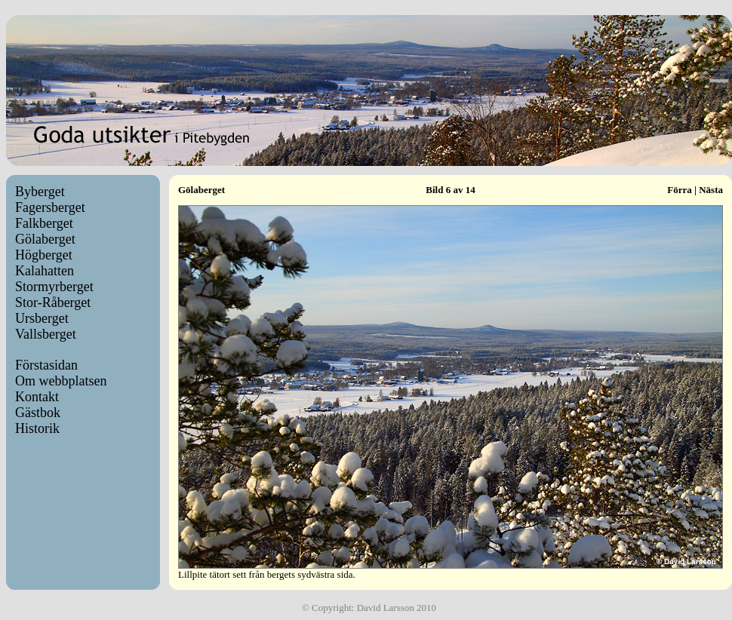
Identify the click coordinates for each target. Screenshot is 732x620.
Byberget (40, 191)
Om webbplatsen (60, 380)
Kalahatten (44, 270)
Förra (679, 189)
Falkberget (44, 223)
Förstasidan (46, 365)
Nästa (711, 189)
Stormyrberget (54, 286)
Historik (37, 428)
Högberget (43, 254)
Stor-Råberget (53, 302)
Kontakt (37, 396)
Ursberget (42, 318)
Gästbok (37, 412)
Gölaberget (45, 239)
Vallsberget (45, 334)
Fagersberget (50, 207)
